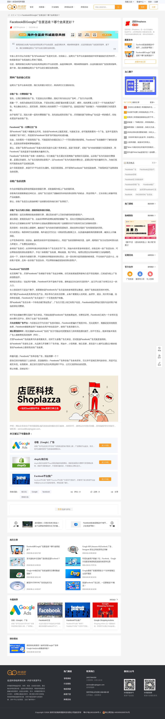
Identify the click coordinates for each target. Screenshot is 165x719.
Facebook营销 (130, 174)
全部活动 (152, 255)
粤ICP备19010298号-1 (92, 712)
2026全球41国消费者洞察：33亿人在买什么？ (145, 132)
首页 (10, 15)
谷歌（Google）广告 (44, 442)
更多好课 (152, 204)
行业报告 (67, 684)
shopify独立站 (41, 459)
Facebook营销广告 (132, 185)
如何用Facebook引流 (148, 190)
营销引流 (24, 497)
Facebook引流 (130, 190)
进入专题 (105, 445)
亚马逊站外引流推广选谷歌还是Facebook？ (43, 559)
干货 (18, 15)
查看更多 (114, 599)
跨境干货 (67, 694)
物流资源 (67, 689)
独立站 (24, 492)
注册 (156, 2)
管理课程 (67, 678)
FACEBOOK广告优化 (144, 195)
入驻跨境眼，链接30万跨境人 (138, 142)
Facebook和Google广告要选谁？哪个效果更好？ (40, 15)
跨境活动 (67, 699)
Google (35, 492)
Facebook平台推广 (43, 476)
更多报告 (152, 215)
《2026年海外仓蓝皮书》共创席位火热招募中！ (145, 137)
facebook (46, 492)
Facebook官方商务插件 (134, 179)
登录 (150, 2)
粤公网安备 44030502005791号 (116, 712)
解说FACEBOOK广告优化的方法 (39, 583)
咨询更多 (152, 267)
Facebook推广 (148, 185)
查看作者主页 (140, 62)
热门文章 (127, 102)
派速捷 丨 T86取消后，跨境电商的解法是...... (144, 122)
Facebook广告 (130, 169)
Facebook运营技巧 (147, 169)
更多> (152, 102)
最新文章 (135, 102)
